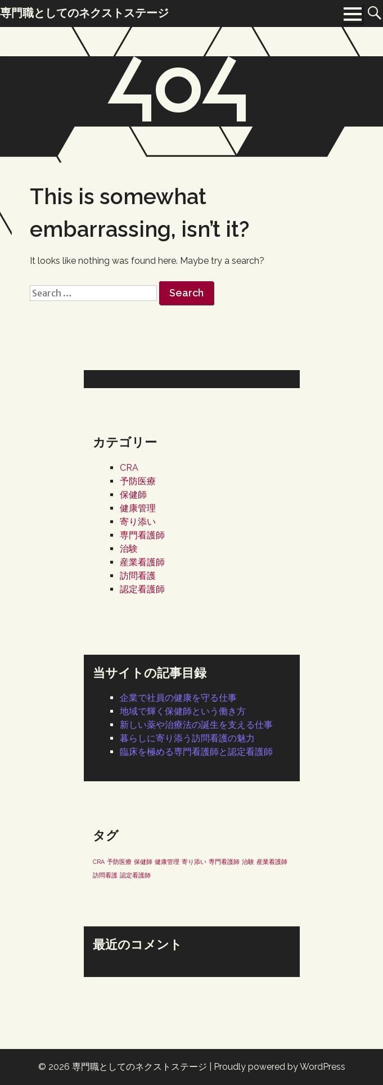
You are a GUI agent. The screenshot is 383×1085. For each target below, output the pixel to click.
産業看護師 (142, 562)
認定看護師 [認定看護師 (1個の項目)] (135, 875)
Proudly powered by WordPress (279, 1066)
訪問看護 (138, 575)
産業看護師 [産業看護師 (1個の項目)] (271, 861)
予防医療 (138, 481)
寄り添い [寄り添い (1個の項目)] (194, 861)
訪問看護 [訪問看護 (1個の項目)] (105, 875)
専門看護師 (142, 535)
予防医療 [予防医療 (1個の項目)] (119, 861)
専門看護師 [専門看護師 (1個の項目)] (224, 861)
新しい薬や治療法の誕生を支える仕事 (196, 724)
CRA (129, 467)
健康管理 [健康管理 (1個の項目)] (167, 861)
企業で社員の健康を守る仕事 (178, 697)
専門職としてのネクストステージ (139, 1066)
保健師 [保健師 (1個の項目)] (143, 861)
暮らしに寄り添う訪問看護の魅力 (187, 738)
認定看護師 (142, 589)
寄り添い (138, 521)
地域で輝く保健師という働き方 (183, 711)
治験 (129, 548)
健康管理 (138, 508)
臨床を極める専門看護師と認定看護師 (196, 751)
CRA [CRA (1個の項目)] (99, 861)
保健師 (133, 494)
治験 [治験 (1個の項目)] (248, 861)
